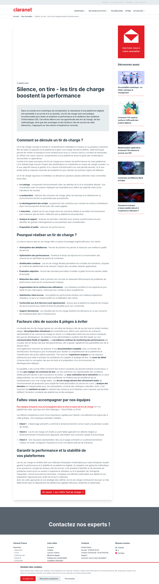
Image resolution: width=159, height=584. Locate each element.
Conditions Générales (55, 561)
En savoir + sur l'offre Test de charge (63, 492)
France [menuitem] (106, 2)
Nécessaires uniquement (49, 579)
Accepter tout (28, 579)
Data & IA (18, 558)
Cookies (50, 550)
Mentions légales (53, 555)
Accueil (16, 16)
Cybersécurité (20, 555)
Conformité (19, 561)
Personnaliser (70, 579)
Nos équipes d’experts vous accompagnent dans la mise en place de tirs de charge (55, 406)
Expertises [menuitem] (80, 11)
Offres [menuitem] (128, 11)
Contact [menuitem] (142, 2)
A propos (50, 547)
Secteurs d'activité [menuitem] (99, 11)
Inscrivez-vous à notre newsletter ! (94, 558)
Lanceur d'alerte (53, 553)
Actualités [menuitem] (139, 11)
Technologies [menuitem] (117, 11)
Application (19, 550)
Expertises (17, 547)
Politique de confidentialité (57, 558)
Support (84, 555)
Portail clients (86, 547)
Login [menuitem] (136, 2)
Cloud (17, 553)
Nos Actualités (27, 16)
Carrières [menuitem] (129, 2)
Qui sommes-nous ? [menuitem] (118, 2)
